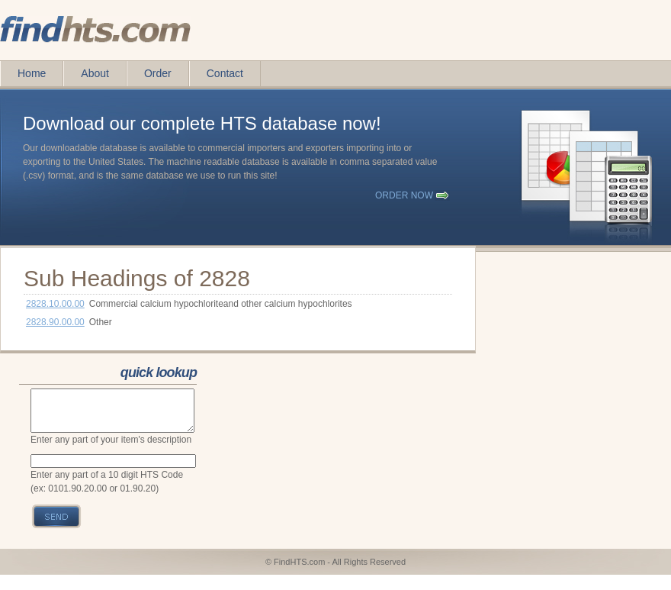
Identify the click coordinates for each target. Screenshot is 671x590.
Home (32, 73)
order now (404, 195)
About (95, 73)
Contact (225, 73)
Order (158, 73)
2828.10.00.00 (55, 303)
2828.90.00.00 (55, 322)
